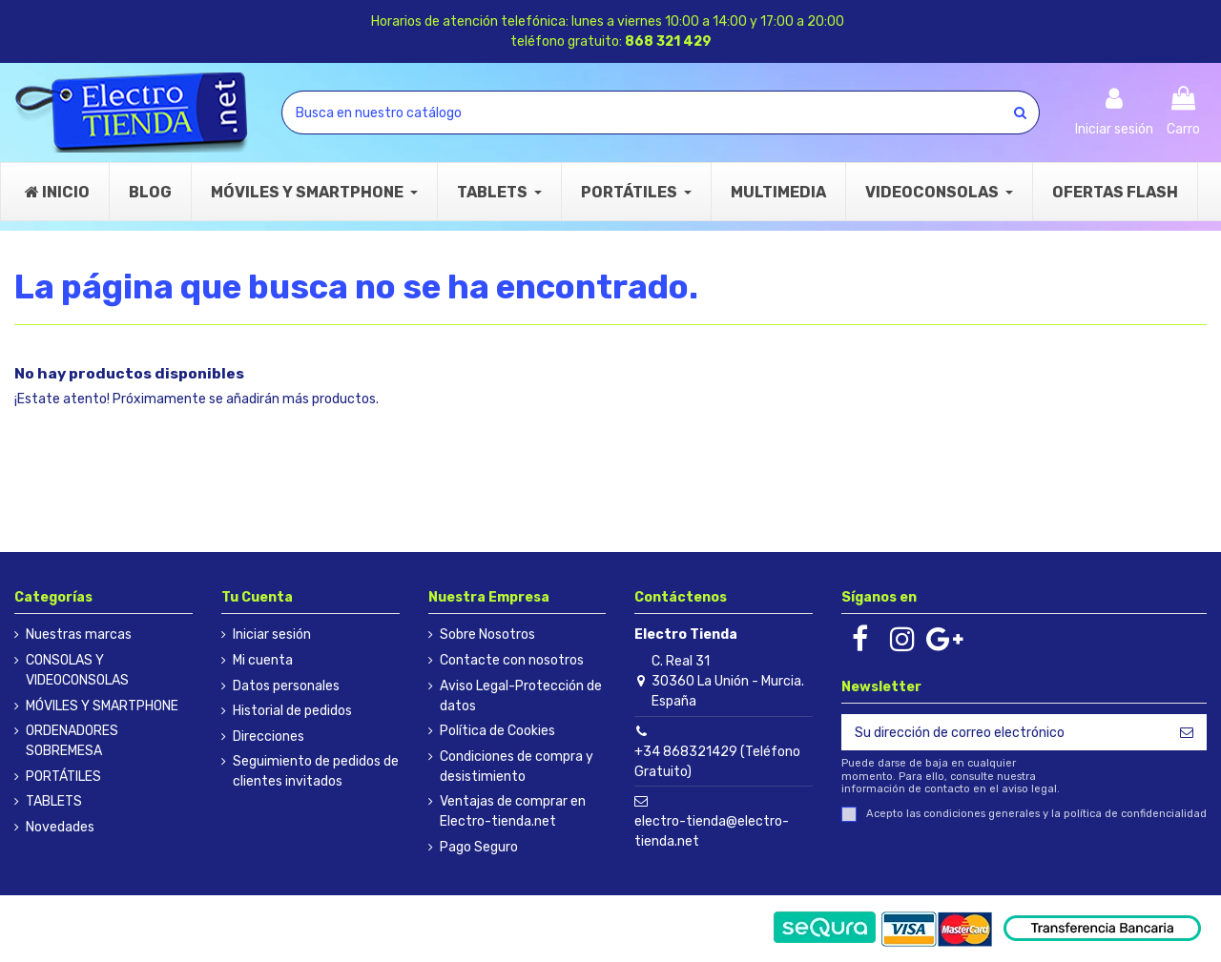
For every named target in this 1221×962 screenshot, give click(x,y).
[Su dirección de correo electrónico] (1004, 732)
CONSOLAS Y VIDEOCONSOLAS (77, 670)
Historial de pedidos (292, 711)
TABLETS (54, 801)
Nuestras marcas (79, 634)
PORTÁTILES (63, 776)
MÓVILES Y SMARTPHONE (102, 706)
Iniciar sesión (272, 634)
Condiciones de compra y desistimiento (516, 766)
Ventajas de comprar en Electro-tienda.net (513, 811)
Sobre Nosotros (487, 634)
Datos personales (286, 686)
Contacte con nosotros (512, 660)
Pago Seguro (479, 847)
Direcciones (268, 736)
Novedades (60, 827)
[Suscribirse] (1187, 732)
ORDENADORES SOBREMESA (72, 741)
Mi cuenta (263, 660)
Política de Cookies (497, 731)
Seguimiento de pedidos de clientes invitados (316, 771)
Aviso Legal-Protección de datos (521, 696)
